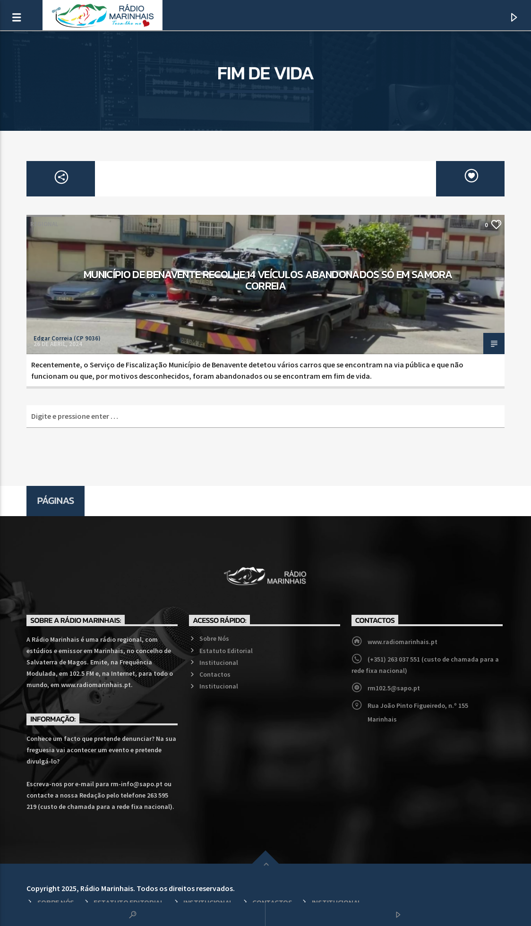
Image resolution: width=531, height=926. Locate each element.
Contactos (215, 674)
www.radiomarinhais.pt (402, 641)
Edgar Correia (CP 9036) (67, 338)
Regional (44, 224)
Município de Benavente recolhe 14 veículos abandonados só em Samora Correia (268, 280)
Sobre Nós (214, 638)
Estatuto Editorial (226, 650)
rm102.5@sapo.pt (394, 688)
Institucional (218, 662)
